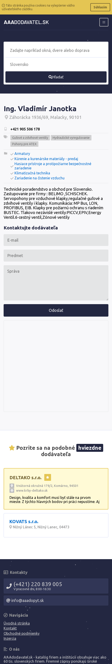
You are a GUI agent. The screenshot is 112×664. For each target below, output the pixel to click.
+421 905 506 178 (25, 129)
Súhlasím (100, 7)
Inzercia (10, 638)
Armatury (22, 154)
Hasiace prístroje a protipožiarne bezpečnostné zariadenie (52, 166)
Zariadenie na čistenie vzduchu (39, 178)
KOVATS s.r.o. (23, 521)
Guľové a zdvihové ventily (30, 138)
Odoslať (56, 310)
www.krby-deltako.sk (32, 490)
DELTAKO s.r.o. (25, 477)
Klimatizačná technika (32, 173)
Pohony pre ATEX (24, 144)
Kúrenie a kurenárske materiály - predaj (46, 159)
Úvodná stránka (17, 623)
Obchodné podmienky (22, 633)
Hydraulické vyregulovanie (71, 138)
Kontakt (10, 628)
